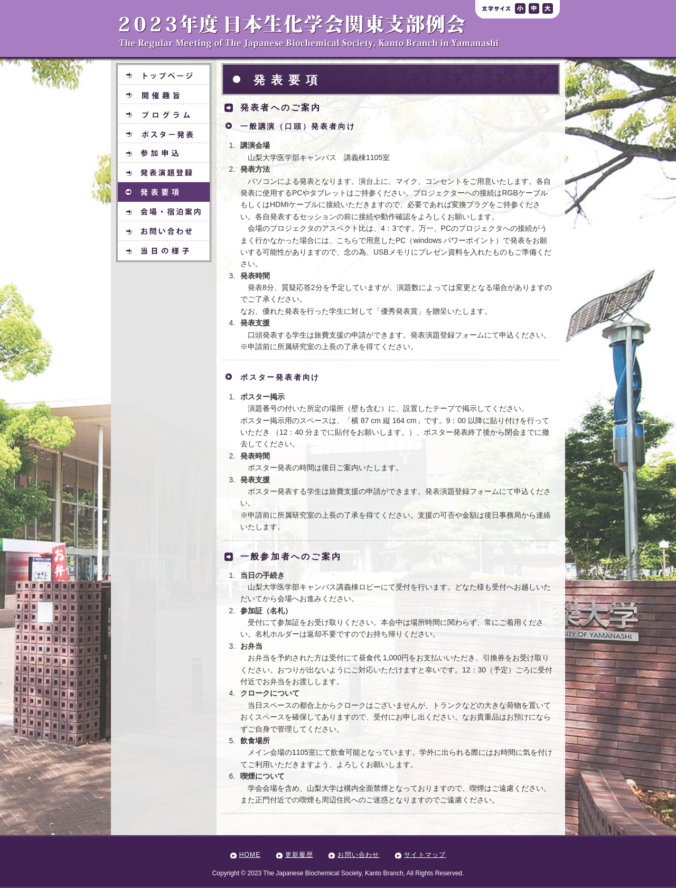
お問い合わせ (358, 854)
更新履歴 (299, 854)
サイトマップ (425, 854)
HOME (250, 854)
